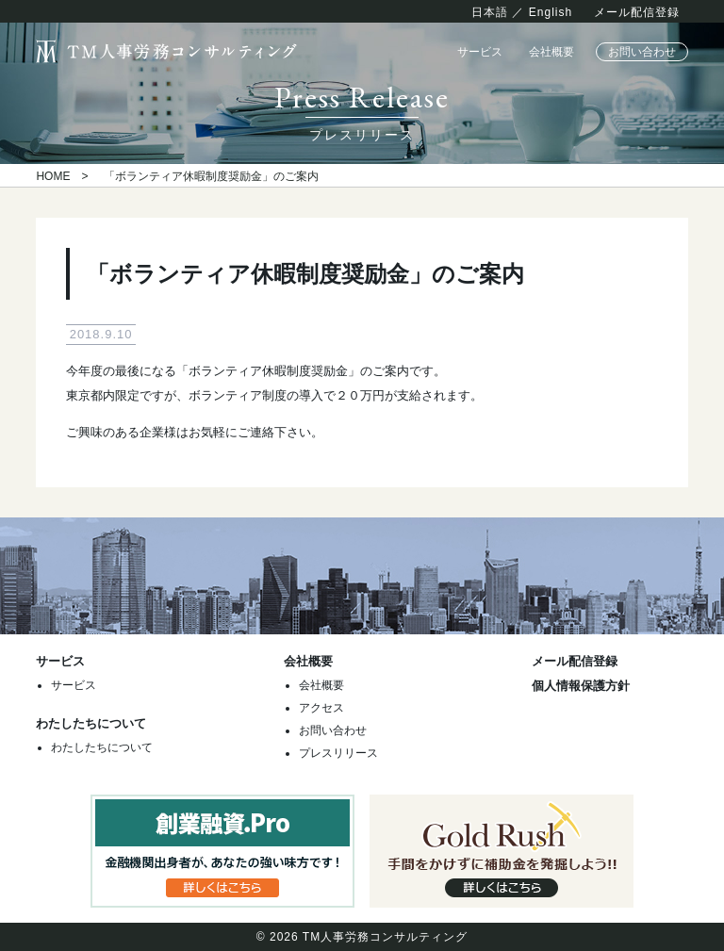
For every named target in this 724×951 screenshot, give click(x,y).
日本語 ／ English (521, 12)
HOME (53, 176)
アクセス (321, 707)
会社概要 (551, 51)
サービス (479, 51)
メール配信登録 (637, 12)
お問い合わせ (642, 51)
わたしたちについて (102, 747)
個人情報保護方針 (581, 686)
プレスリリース (338, 753)
